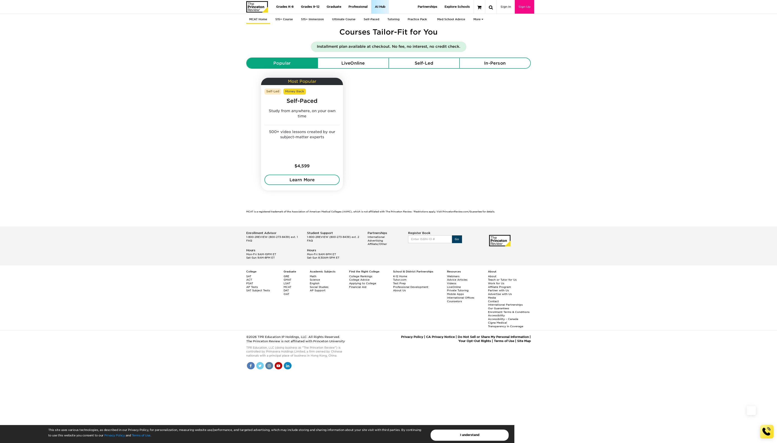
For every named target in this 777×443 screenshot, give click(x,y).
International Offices (460, 297)
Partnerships (427, 6)
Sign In (505, 6)
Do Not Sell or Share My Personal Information (493, 337)
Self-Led (424, 63)
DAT (286, 290)
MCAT (287, 287)
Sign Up (524, 6)
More (478, 19)
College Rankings (360, 276)
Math (313, 276)
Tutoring (393, 19)
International (376, 237)
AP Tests (252, 287)
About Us (399, 290)
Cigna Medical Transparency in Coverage (505, 324)
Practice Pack (417, 19)
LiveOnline (353, 63)
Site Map (524, 341)
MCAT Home (258, 19)
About (492, 276)
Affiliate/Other (377, 244)
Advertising (375, 240)
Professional (358, 6)
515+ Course (284, 19)
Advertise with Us (500, 294)
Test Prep (399, 283)
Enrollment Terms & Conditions (509, 312)
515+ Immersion (312, 19)
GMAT (287, 279)
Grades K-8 (285, 6)
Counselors (454, 301)
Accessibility (496, 315)
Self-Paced (371, 19)
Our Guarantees (498, 308)
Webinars (453, 276)
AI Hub (380, 6)
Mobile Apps (455, 294)
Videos (451, 283)
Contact (493, 301)
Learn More (302, 179)
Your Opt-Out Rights (474, 341)
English (314, 283)
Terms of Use (141, 435)
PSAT (249, 283)
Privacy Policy (114, 435)
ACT (249, 279)
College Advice (359, 279)
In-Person (495, 63)
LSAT (287, 283)
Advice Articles (457, 279)
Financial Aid (357, 287)
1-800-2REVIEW (272, 237)
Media (492, 297)
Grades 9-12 (310, 6)
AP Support (317, 290)
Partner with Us (498, 290)
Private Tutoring (458, 290)
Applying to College (362, 283)
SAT (248, 276)
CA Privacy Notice (440, 337)
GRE (286, 276)
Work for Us (496, 283)
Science (315, 279)
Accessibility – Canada (503, 319)
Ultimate (343, 19)
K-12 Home (400, 276)
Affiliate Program (499, 287)
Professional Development (410, 287)
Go (457, 239)
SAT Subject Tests (258, 290)
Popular (282, 63)
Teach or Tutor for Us (502, 279)
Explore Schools (457, 6)
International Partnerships (505, 304)
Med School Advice (451, 19)
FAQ (249, 240)
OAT (286, 294)
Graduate (334, 6)
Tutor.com (399, 279)
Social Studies (319, 287)
